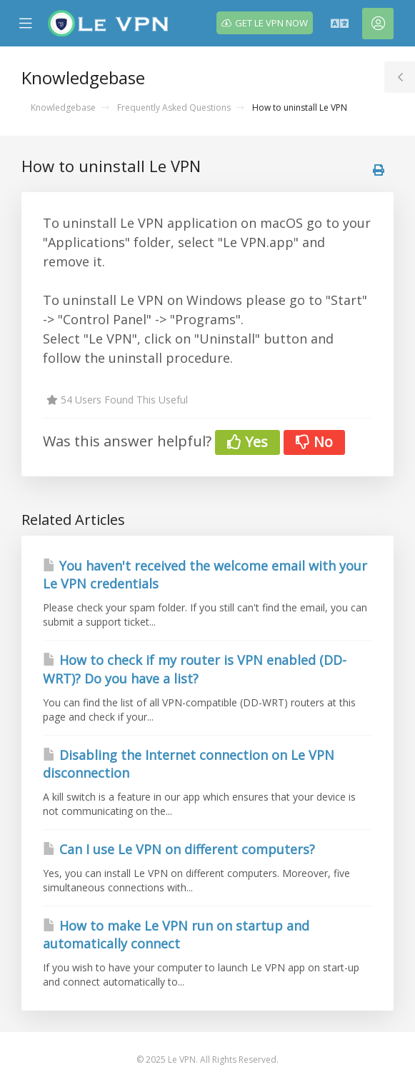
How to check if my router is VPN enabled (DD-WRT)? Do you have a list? (194, 669)
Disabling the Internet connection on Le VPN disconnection (188, 764)
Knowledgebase (63, 107)
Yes (247, 441)
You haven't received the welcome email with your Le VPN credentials (205, 575)
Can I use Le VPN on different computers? (179, 849)
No (314, 441)
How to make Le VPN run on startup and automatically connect (176, 935)
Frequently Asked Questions (174, 107)
